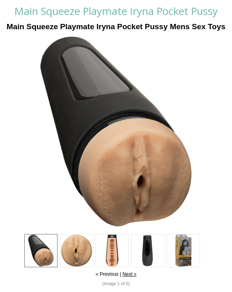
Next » (129, 274)
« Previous (107, 274)
